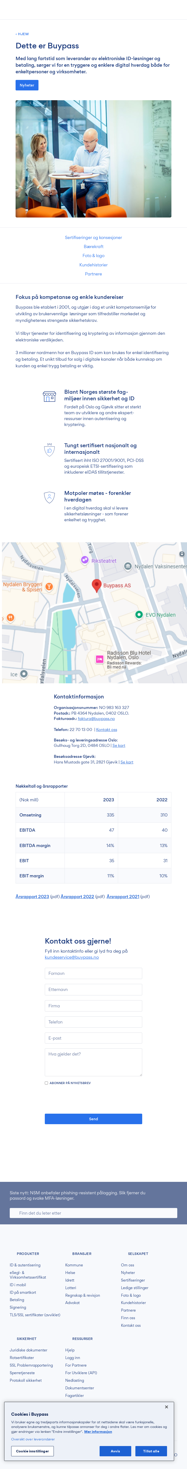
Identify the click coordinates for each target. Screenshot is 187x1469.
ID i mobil (18, 1285)
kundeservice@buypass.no (72, 957)
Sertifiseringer (133, 1280)
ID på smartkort (23, 1292)
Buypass (14, 1238)
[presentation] (93, 1099)
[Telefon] (93, 1022)
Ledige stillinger (134, 1288)
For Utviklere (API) (81, 1373)
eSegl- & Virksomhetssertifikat (28, 1275)
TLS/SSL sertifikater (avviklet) (35, 1315)
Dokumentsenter (79, 1388)
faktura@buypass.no (96, 718)
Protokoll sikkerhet (26, 1380)
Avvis (115, 1451)
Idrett (69, 1280)
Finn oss (128, 1318)
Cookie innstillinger (32, 1451)
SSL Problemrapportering (31, 1365)
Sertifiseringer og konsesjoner (93, 237)
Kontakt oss (106, 729)
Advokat (72, 1303)
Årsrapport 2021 (123, 896)
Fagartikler (74, 1395)
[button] (151, 10)
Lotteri (70, 1288)
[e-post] (93, 1038)
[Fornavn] (93, 973)
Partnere (93, 273)
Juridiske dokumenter (28, 1350)
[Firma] (93, 1006)
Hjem (23, 34)
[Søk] (93, 1213)
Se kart (118, 745)
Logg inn (72, 1358)
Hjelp (70, 1350)
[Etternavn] (93, 989)
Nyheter (27, 85)
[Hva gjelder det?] (93, 1062)
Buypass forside (25, 9)
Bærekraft (93, 246)
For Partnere (76, 1365)
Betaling (17, 1300)
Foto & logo (93, 255)
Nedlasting (74, 1380)
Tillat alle (151, 1451)
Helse (70, 1273)
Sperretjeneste (22, 1373)
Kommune (74, 1265)
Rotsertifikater (22, 1358)
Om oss (127, 1265)
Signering (18, 1307)
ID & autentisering (25, 1265)
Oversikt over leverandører (33, 1439)
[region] (89, 1431)
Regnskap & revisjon (82, 1295)
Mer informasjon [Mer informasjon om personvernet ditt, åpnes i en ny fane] (98, 1431)
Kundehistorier (93, 264)
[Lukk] (166, 1407)
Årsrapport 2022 (77, 896)
